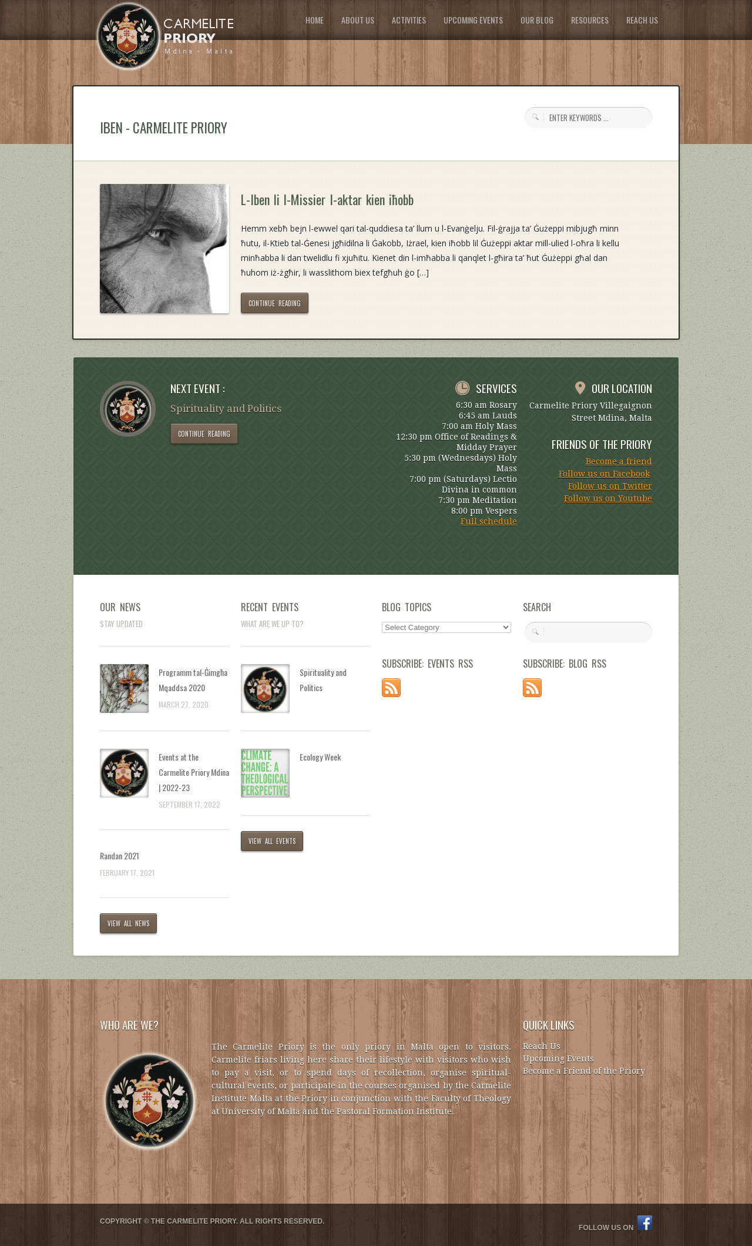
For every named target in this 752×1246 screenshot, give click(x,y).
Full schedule (489, 521)
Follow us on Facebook (604, 473)
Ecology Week (320, 757)
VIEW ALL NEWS (128, 923)
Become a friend (619, 461)
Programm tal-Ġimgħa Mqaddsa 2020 (193, 680)
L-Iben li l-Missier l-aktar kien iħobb (327, 199)
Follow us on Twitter (610, 486)
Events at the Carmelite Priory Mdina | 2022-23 (194, 772)
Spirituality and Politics (323, 680)
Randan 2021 (119, 855)
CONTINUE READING (275, 303)
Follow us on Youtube (608, 498)
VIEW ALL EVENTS (272, 841)
